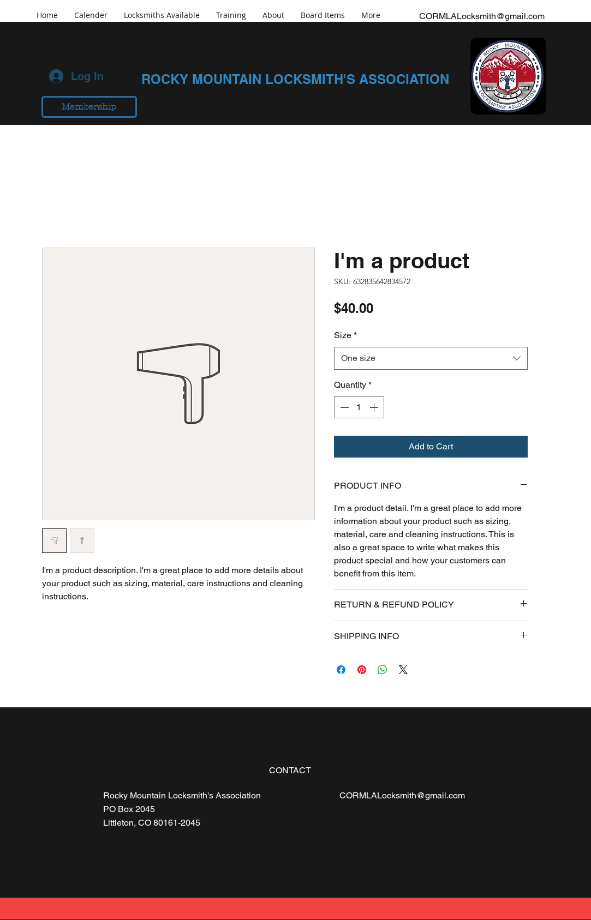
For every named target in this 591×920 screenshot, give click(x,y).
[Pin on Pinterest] (361, 669)
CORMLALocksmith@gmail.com (482, 16)
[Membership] (89, 107)
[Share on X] (403, 669)
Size (345, 335)
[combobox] (431, 358)
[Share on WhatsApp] (382, 669)
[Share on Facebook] (341, 669)
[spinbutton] (359, 407)
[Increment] (375, 407)
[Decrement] (343, 407)
